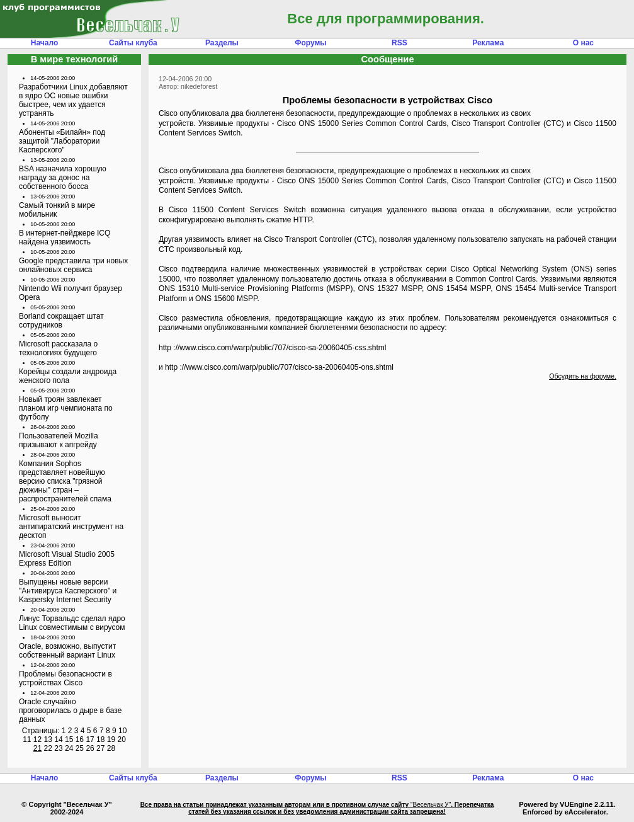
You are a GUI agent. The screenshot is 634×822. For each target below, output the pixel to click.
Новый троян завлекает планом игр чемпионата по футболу (66, 408)
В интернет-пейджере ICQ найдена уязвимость (64, 237)
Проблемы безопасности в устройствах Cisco (65, 678)
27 (100, 748)
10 (122, 730)
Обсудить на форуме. (582, 376)
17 (90, 739)
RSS (399, 42)
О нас (583, 42)
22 (48, 748)
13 (48, 739)
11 (27, 739)
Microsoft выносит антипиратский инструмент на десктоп (71, 526)
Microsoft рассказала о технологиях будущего (58, 348)
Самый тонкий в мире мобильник (57, 210)
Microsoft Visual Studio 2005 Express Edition (67, 559)
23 (58, 748)
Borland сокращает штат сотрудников (61, 320)
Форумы (310, 42)
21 (37, 748)
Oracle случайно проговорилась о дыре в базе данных (70, 710)
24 (69, 748)
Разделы (222, 42)
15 (69, 739)
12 (37, 739)
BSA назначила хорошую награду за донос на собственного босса (62, 177)
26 (90, 748)
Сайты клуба (133, 42)
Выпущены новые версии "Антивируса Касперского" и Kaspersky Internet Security (67, 591)
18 (100, 739)
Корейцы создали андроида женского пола (67, 376)
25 (80, 748)
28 (111, 748)
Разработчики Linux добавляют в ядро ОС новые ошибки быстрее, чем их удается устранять (73, 100)
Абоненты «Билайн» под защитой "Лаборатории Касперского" (62, 141)
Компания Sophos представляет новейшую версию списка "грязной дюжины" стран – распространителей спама (65, 481)
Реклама (488, 42)
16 (80, 739)
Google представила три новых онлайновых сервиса (73, 265)
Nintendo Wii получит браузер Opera (70, 293)
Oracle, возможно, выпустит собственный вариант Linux (67, 650)
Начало (44, 42)
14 (58, 739)
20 (121, 739)
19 (111, 739)
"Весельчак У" (430, 804)
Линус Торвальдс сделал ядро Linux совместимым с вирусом (72, 623)
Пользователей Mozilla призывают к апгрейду (58, 440)
